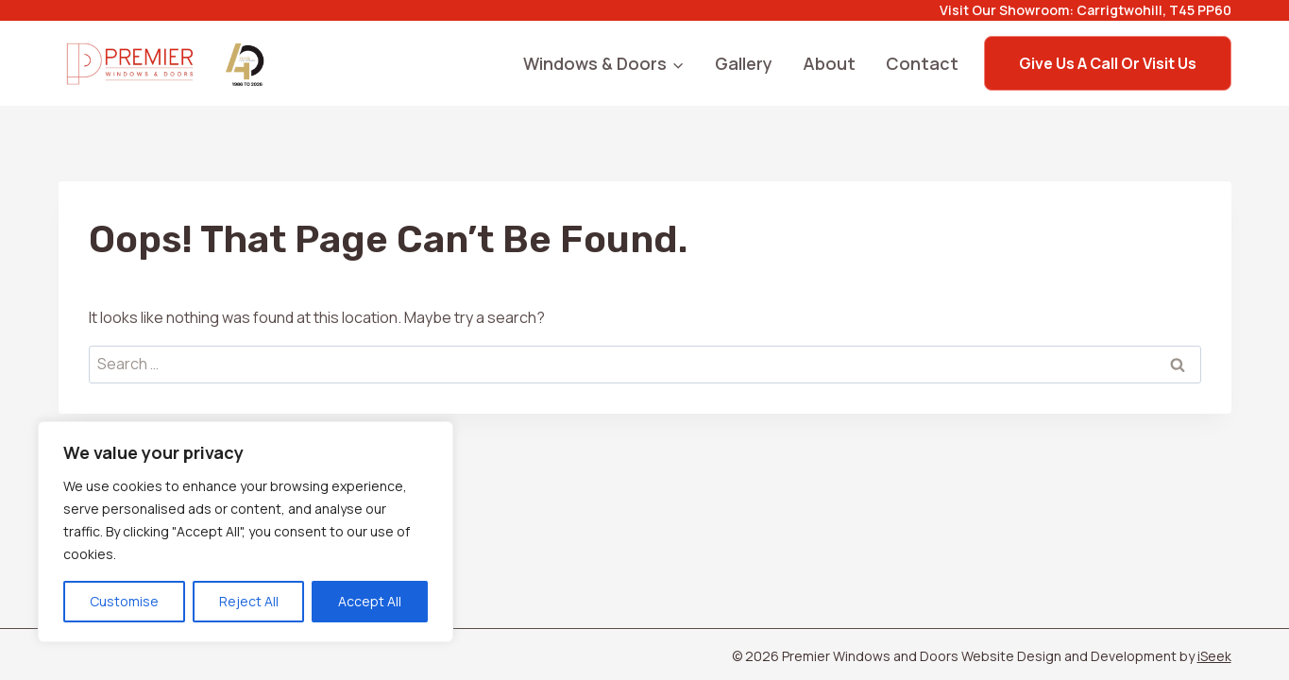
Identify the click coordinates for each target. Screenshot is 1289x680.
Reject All (249, 601)
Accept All (369, 601)
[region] (245, 531)
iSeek (1214, 656)
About (829, 63)
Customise (124, 601)
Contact (922, 63)
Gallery (743, 63)
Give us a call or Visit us (1107, 63)
